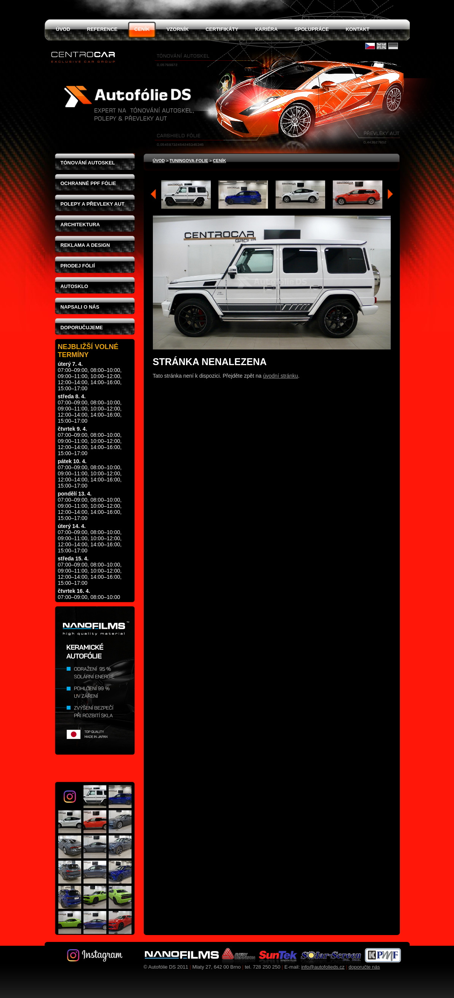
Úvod (159, 160)
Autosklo (74, 286)
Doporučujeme (82, 327)
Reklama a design (85, 245)
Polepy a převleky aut (93, 204)
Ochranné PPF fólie (88, 183)
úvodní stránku (280, 376)
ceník (219, 160)
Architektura (80, 224)
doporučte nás (364, 967)
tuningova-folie (189, 160)
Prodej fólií (78, 266)
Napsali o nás (80, 307)
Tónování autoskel (88, 163)
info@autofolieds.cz (323, 967)
